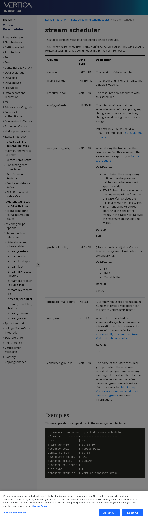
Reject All (132, 515)
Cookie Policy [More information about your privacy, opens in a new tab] (39, 508)
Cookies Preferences (14, 515)
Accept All (109, 515)
